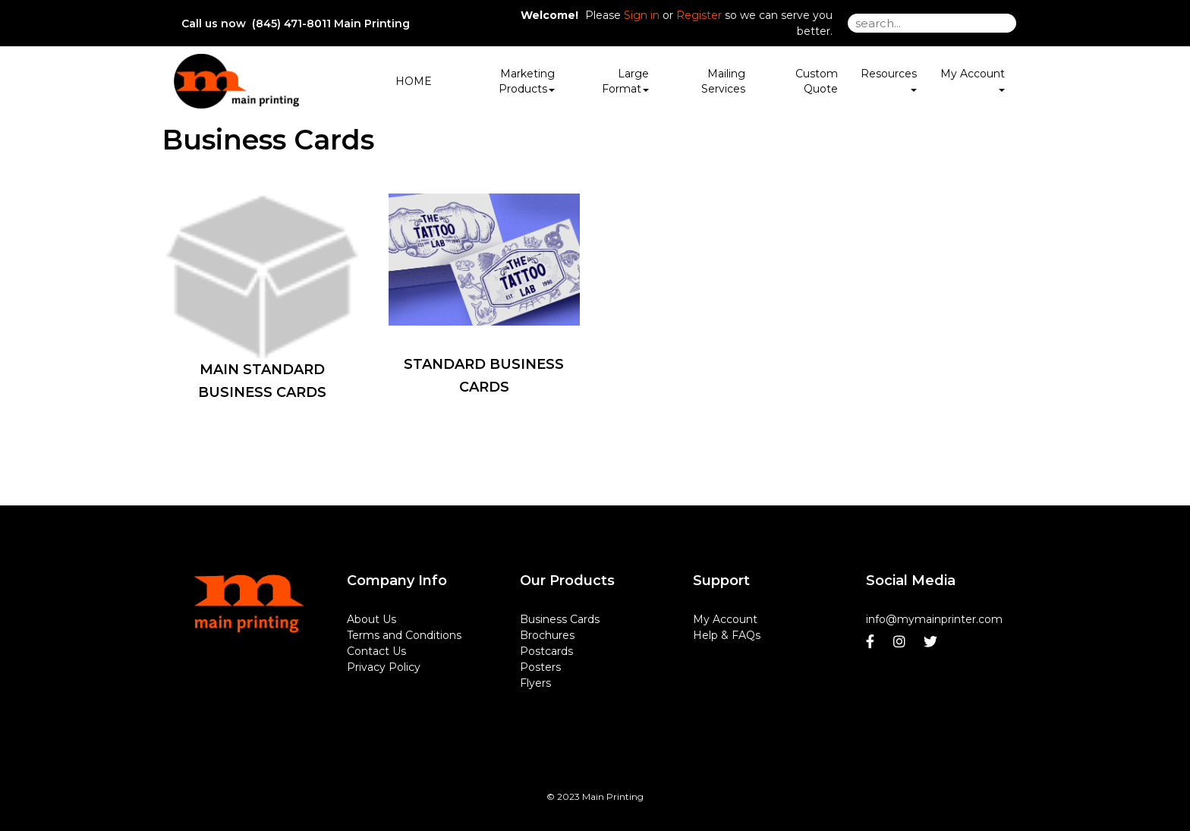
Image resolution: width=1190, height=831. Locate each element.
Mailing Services (723, 81)
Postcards (546, 651)
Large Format (625, 81)
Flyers (535, 683)
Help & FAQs (726, 635)
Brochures (547, 635)
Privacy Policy (383, 667)
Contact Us (376, 651)
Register (699, 15)
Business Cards (560, 619)
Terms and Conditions (404, 635)
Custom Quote (816, 81)
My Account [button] (972, 79)
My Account (725, 619)
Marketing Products (527, 81)
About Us (371, 619)
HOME (413, 81)
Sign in (642, 15)
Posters (540, 667)
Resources (889, 79)
